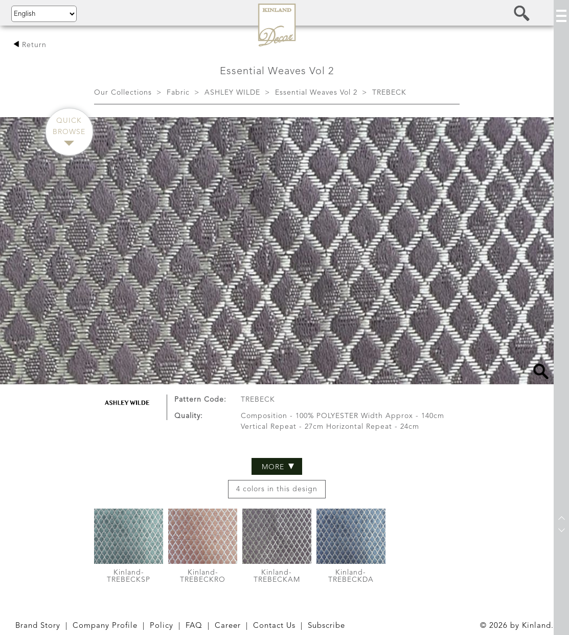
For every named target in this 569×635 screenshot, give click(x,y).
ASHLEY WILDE (232, 92)
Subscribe (326, 626)
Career (228, 626)
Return (30, 45)
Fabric (178, 92)
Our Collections (123, 92)
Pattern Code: (200, 354)
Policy (161, 626)
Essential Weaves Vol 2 (316, 92)
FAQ (194, 626)
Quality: (188, 370)
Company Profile (105, 626)
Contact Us (274, 626)
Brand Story (37, 626)
